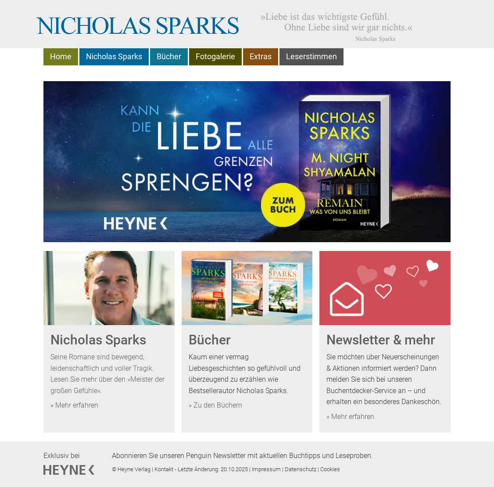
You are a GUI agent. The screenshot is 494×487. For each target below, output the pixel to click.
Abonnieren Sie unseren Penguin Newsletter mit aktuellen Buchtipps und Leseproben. (242, 455)
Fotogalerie (215, 56)
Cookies (330, 469)
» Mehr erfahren (74, 405)
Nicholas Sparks (114, 56)
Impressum (267, 469)
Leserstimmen (311, 56)
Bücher (169, 56)
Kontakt (164, 469)
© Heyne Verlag (132, 469)
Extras (261, 56)
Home (61, 56)
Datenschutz (301, 469)
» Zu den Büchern (215, 405)
